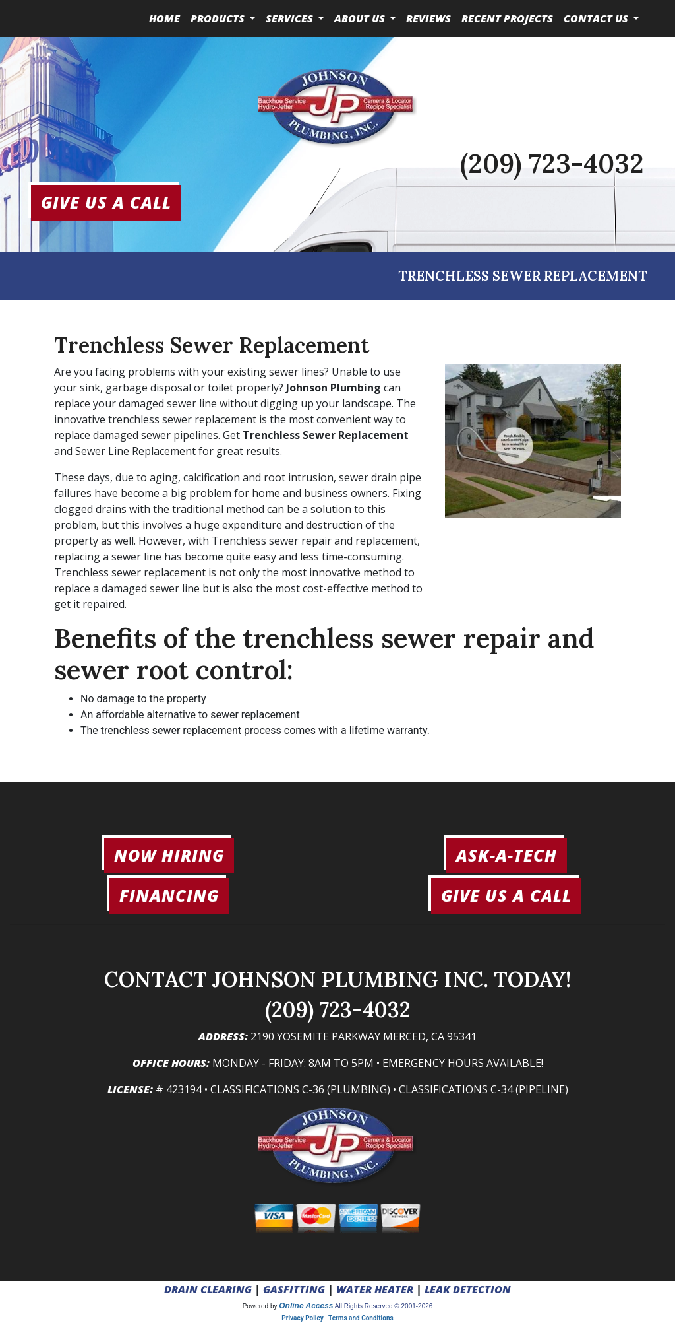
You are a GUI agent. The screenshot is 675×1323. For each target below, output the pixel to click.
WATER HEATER (374, 1289)
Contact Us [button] (597, 18)
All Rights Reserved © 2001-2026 (384, 1306)
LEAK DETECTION (468, 1289)
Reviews (428, 18)
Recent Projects (507, 18)
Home (164, 18)
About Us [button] (361, 18)
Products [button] (219, 18)
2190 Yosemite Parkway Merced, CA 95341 (363, 1036)
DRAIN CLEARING (208, 1289)
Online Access (306, 1305)
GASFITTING (294, 1289)
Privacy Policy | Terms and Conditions (337, 1318)
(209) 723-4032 (552, 163)
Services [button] (291, 18)
